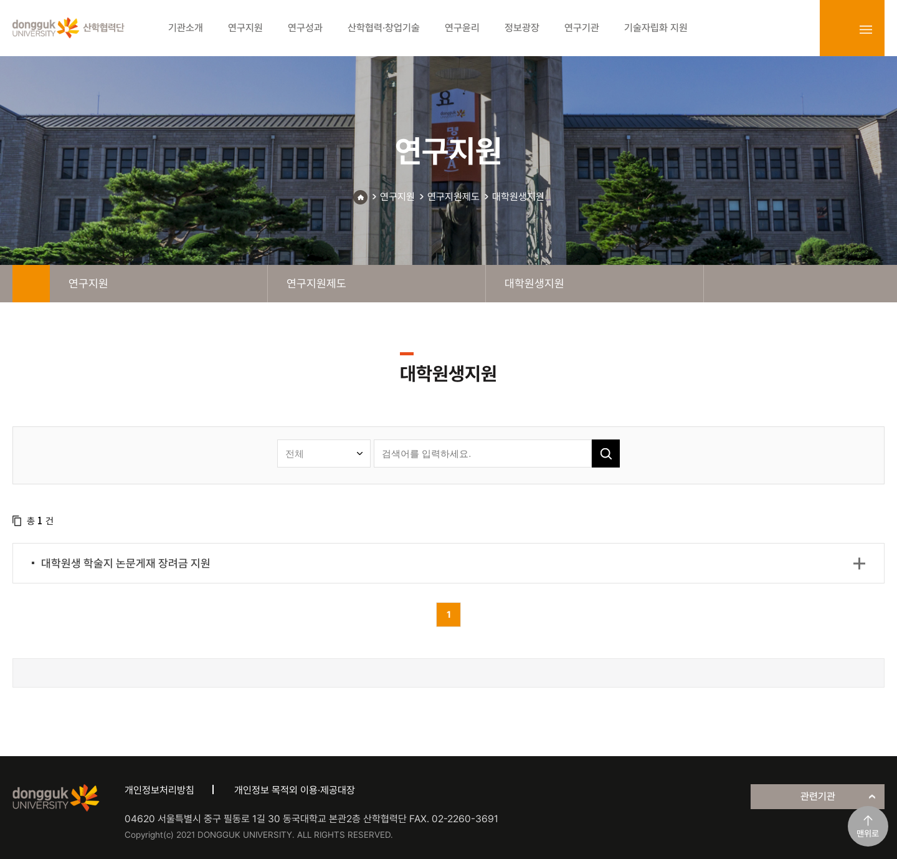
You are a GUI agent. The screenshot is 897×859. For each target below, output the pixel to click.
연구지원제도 (453, 197)
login (838, 29)
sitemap (866, 29)
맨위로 (868, 833)
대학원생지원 (518, 197)
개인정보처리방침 (159, 790)
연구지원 (397, 197)
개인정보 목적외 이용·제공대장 (294, 790)
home (31, 283)
